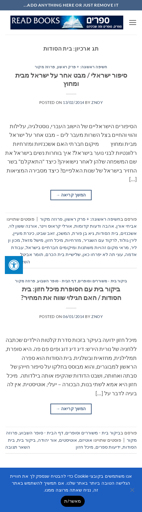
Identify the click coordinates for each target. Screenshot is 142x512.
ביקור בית (26, 440)
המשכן (63, 233)
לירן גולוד (128, 240)
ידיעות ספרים (107, 447)
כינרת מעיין (23, 233)
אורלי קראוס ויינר (55, 226)
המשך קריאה (71, 195)
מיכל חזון (54, 240)
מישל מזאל (32, 240)
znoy (97, 102)
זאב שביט (45, 233)
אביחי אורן (126, 226)
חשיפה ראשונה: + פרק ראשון (82, 66)
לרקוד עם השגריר (100, 240)
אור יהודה (47, 440)
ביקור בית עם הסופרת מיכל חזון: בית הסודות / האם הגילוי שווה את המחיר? (71, 293)
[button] (132, 22)
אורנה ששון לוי (23, 226)
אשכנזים (128, 233)
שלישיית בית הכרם (63, 254)
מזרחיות (73, 240)
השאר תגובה (17, 447)
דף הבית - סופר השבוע (56, 281)
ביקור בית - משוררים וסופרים (102, 281)
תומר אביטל (31, 254)
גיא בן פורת (83, 233)
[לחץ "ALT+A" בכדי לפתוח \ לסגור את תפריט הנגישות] (14, 265)
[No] (132, 491)
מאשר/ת (72, 501)
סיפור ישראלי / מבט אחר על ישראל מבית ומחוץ (71, 79)
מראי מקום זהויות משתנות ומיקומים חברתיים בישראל (77, 247)
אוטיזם (85, 440)
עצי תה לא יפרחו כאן (103, 254)
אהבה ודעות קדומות (94, 226)
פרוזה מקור (45, 66)
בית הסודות (107, 233)
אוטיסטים (68, 440)
